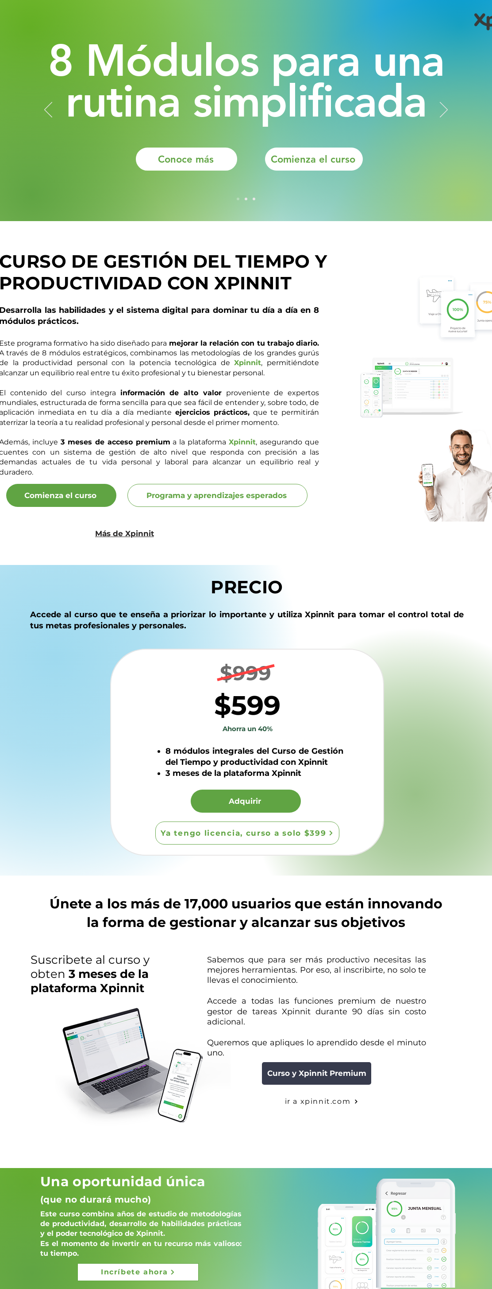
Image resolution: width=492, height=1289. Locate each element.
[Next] (444, 110)
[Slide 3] (246, 199)
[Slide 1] (238, 199)
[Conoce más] (186, 159)
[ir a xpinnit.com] (322, 1101)
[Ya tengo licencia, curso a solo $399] (247, 833)
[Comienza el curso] (314, 159)
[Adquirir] (246, 801)
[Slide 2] (254, 199)
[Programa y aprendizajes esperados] (217, 495)
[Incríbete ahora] (138, 1272)
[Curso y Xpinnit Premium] (316, 1073)
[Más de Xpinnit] (124, 533)
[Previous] (48, 110)
